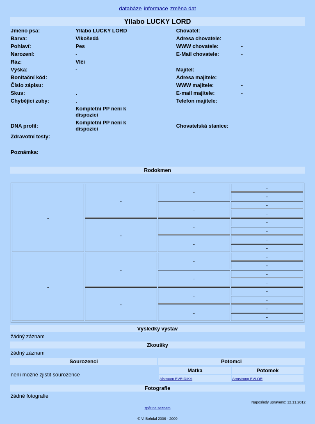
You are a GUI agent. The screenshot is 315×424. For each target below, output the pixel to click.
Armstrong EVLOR (247, 379)
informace (156, 8)
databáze (130, 8)
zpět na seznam (157, 408)
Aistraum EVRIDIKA (176, 379)
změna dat (183, 8)
